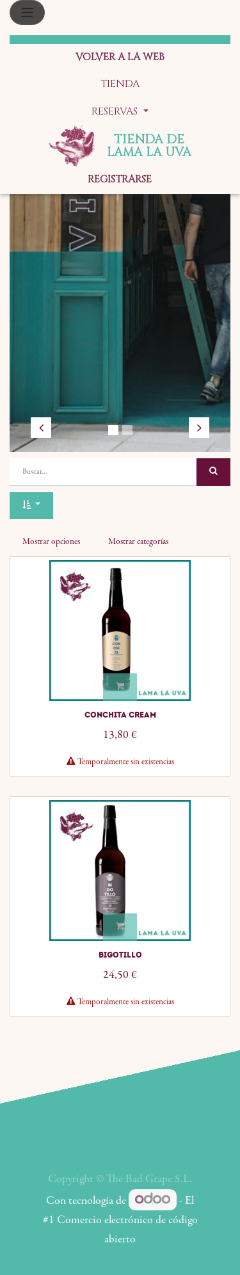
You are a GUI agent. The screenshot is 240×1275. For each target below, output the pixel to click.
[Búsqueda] (213, 472)
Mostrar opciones (51, 542)
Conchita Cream (120, 714)
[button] (31, 506)
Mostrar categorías (138, 542)
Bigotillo (120, 954)
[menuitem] (120, 58)
